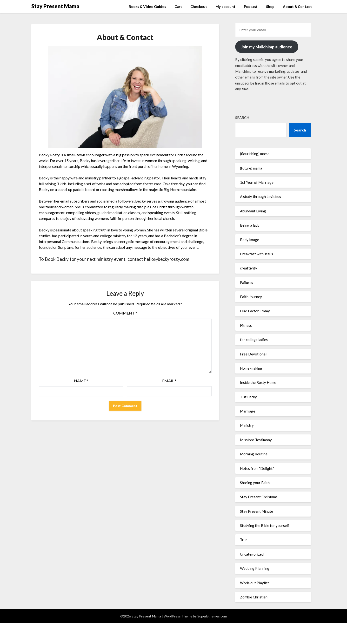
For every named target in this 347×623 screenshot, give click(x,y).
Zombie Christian (253, 597)
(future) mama (251, 168)
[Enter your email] (273, 30)
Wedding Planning (254, 568)
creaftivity (248, 268)
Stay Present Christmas (259, 497)
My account (225, 6)
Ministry (247, 425)
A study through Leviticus (260, 196)
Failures (246, 282)
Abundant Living (253, 211)
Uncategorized (252, 554)
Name (81, 380)
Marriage (247, 411)
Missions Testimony (256, 440)
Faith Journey (251, 297)
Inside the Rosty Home (258, 382)
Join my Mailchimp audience (266, 46)
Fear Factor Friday (255, 311)
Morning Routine (253, 454)
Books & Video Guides (147, 6)
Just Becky (248, 397)
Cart (178, 6)
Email (169, 380)
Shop (270, 6)
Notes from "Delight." (257, 468)
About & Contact (297, 6)
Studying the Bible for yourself (264, 525)
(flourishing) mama (254, 153)
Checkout (198, 6)
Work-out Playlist (254, 583)
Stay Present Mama (55, 6)
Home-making (251, 368)
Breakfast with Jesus (256, 254)
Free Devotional (253, 354)
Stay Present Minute (256, 511)
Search (242, 117)
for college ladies (254, 339)
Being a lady (250, 225)
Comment (125, 313)
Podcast (251, 6)
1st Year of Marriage (257, 182)
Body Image (249, 239)
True (243, 540)
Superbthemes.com (212, 616)
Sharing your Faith (255, 482)
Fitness (246, 325)
